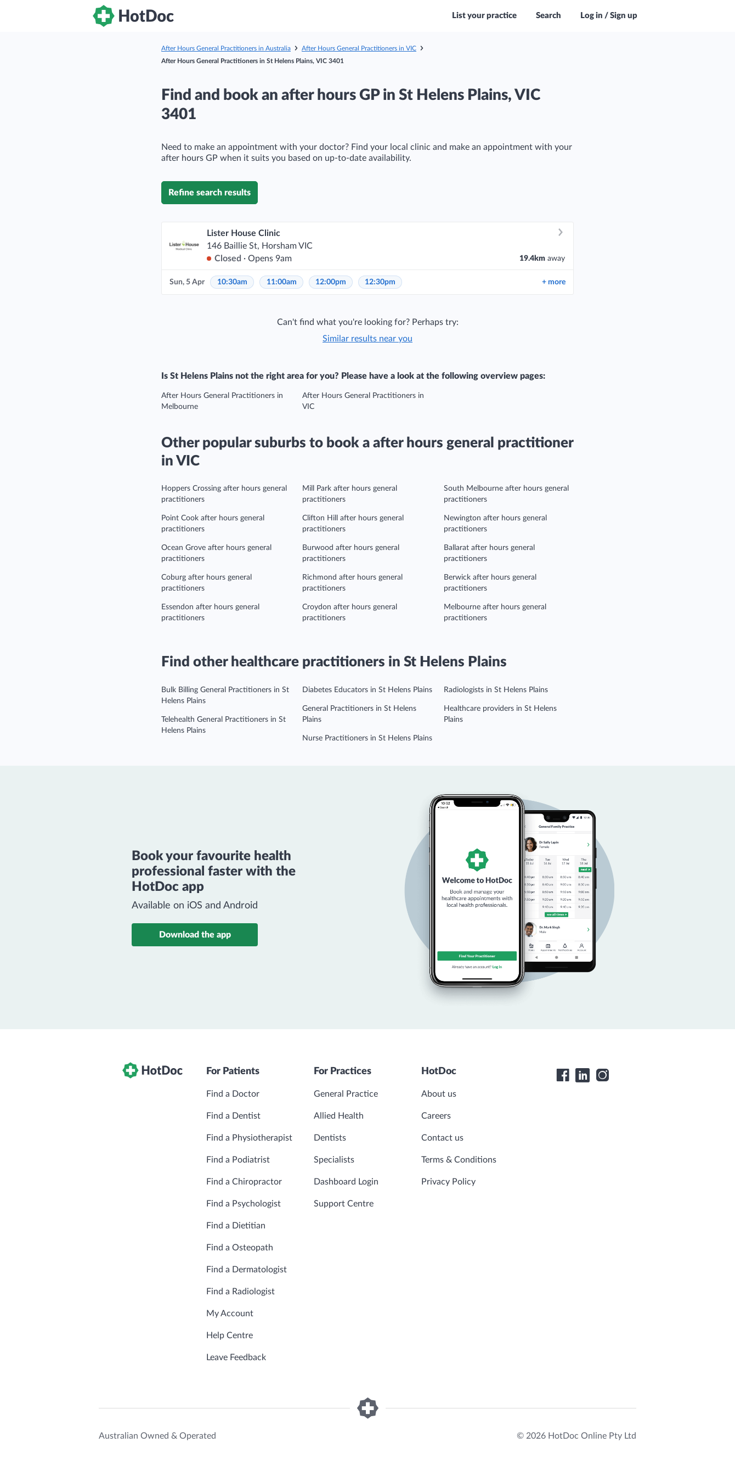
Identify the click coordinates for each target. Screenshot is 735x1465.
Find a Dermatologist (246, 1269)
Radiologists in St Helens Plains (496, 690)
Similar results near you (367, 338)
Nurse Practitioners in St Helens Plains (367, 738)
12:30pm (380, 282)
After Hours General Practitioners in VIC (359, 48)
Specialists (334, 1159)
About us (438, 1094)
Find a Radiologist (240, 1291)
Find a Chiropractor (244, 1181)
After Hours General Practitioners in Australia (226, 48)
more (554, 282)
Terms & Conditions (458, 1159)
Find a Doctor (232, 1094)
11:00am (282, 282)
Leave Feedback (236, 1357)
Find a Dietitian (235, 1225)
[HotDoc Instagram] (602, 1075)
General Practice (346, 1094)
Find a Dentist (233, 1116)
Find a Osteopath (239, 1247)
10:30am (232, 282)
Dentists (330, 1137)
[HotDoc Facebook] (563, 1075)
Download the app (195, 934)
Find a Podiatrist (238, 1159)
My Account (229, 1313)
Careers (436, 1116)
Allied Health (339, 1116)
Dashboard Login (346, 1181)
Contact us (442, 1137)
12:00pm (330, 282)
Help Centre (229, 1335)
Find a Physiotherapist (249, 1137)
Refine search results (209, 192)
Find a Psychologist (243, 1203)
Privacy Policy (448, 1181)
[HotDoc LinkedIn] (582, 1075)
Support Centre (344, 1203)
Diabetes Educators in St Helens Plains (367, 690)
